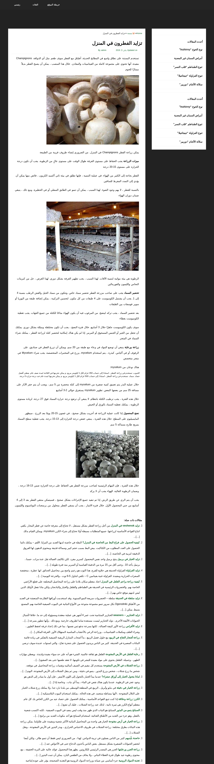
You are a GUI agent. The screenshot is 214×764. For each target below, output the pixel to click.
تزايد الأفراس (132, 626)
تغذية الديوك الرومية (129, 760)
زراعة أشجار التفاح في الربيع (124, 637)
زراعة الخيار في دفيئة (128, 687)
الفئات (35, 4)
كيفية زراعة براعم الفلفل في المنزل (120, 581)
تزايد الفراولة (132, 570)
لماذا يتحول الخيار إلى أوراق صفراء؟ (120, 676)
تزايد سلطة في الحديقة (127, 598)
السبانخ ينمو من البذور (128, 710)
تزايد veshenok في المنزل (125, 525)
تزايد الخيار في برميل (128, 559)
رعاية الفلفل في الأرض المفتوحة (122, 654)
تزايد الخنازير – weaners (126, 615)
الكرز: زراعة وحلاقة (129, 699)
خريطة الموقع (53, 4)
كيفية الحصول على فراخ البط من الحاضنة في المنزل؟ (111, 542)
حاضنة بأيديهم (132, 738)
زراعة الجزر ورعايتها (128, 749)
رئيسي (17, 4)
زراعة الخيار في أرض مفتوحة (124, 721)
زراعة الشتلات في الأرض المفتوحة (121, 665)
